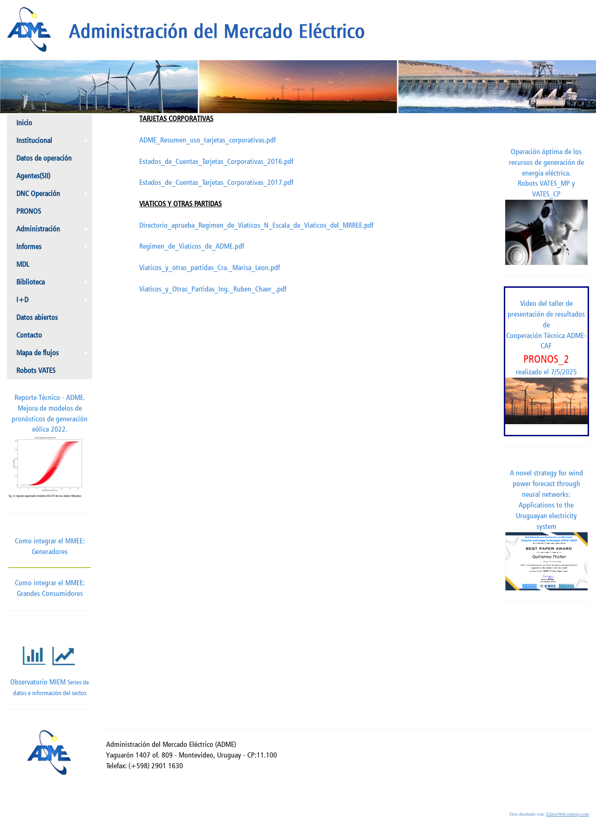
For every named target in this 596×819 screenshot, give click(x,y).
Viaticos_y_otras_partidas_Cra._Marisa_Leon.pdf (209, 267)
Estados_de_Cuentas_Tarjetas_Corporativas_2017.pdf (216, 182)
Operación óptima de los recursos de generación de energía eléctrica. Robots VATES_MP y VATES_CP (546, 206)
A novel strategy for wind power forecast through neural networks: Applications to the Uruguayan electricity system (546, 529)
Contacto (29, 335)
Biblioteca (54, 284)
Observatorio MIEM (49, 664)
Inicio (24, 122)
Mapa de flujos (54, 354)
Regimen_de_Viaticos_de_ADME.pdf (191, 246)
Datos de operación (44, 158)
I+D (54, 301)
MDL (22, 264)
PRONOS (28, 211)
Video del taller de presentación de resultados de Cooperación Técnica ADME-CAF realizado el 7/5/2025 (546, 361)
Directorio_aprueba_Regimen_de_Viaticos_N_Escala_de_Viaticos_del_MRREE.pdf (256, 225)
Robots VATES (35, 370)
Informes (54, 248)
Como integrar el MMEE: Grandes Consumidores (49, 582)
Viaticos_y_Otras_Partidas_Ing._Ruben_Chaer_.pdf (212, 288)
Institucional (54, 142)
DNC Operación (54, 195)
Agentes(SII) (33, 175)
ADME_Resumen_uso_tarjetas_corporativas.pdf (207, 139)
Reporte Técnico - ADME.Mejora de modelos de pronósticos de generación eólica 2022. (49, 448)
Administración (54, 230)
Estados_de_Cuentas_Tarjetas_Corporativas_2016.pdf (216, 161)
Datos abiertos (37, 317)
